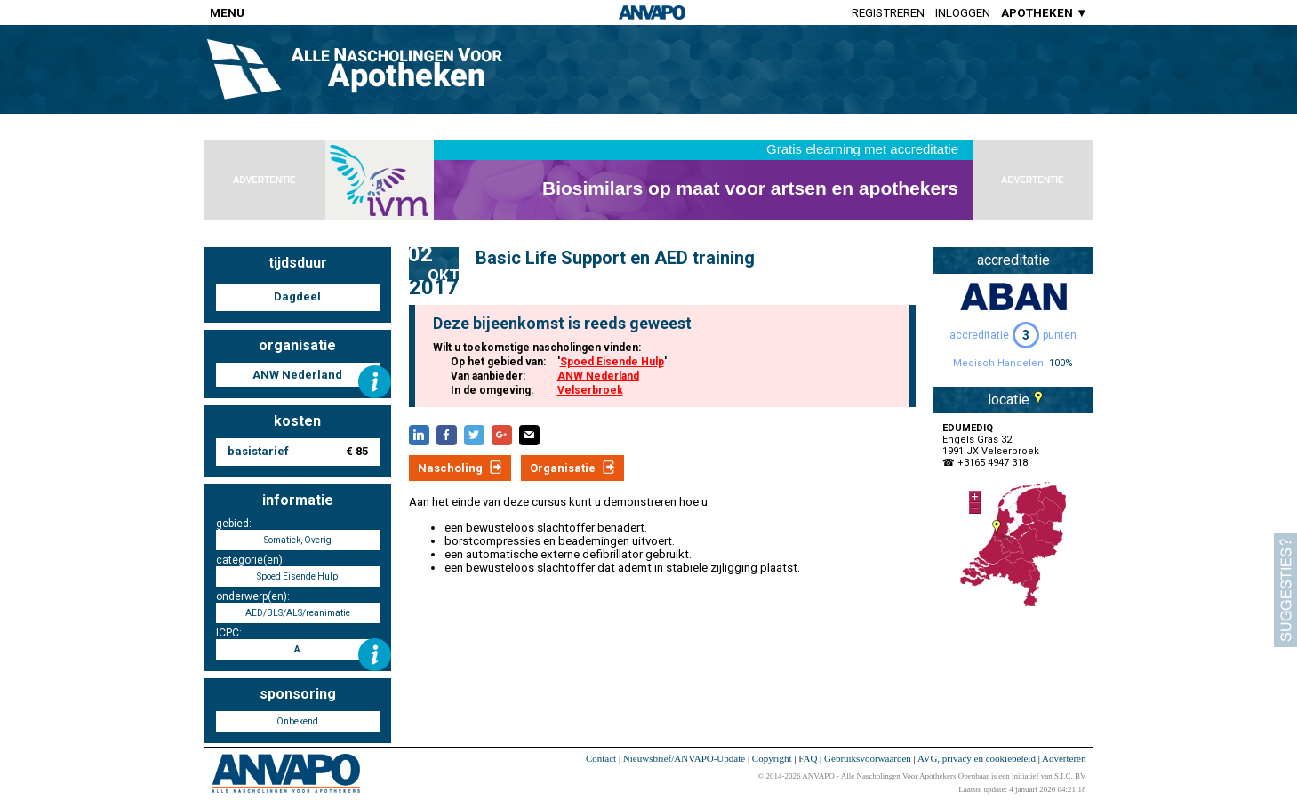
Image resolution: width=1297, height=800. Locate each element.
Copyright (772, 758)
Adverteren (1063, 758)
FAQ (807, 758)
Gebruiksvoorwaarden (867, 758)
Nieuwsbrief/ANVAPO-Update (684, 758)
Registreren (888, 13)
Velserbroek (590, 390)
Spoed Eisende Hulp (612, 362)
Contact (601, 758)
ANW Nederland (598, 376)
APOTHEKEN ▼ (1044, 13)
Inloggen (962, 13)
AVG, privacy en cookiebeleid (976, 758)
